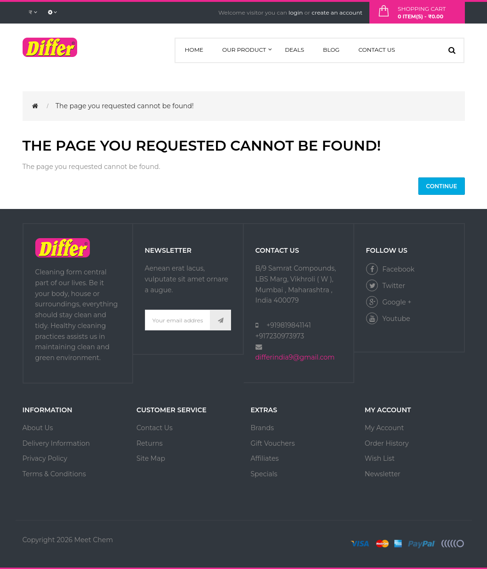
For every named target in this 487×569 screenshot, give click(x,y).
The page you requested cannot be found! (125, 106)
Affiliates (265, 458)
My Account (384, 428)
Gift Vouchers (273, 443)
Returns (149, 443)
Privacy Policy (45, 458)
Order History (387, 443)
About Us (38, 428)
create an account (336, 12)
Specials (264, 474)
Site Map (150, 458)
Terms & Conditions (54, 474)
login (295, 12)
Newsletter (382, 474)
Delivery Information (56, 443)
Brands (262, 428)
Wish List (380, 458)
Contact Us (154, 428)
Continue (441, 186)
